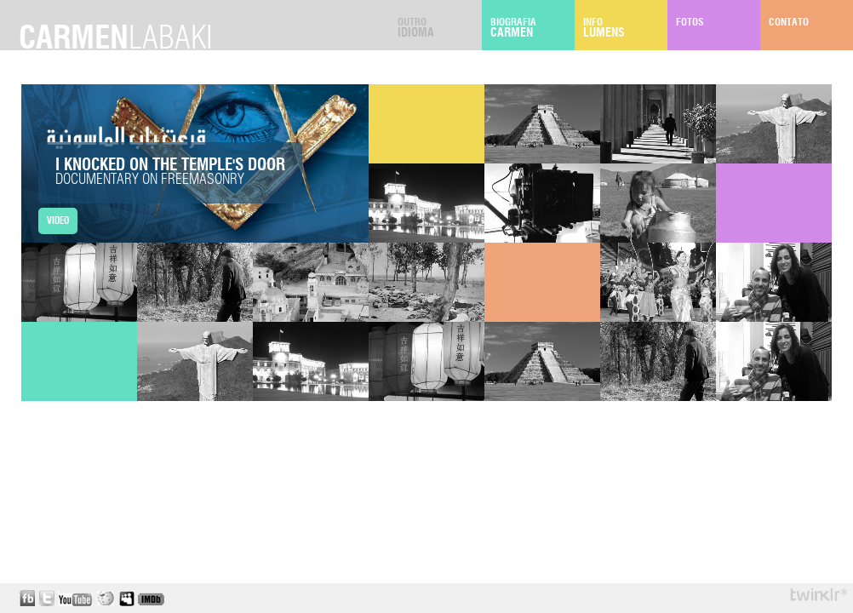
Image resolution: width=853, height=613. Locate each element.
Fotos (718, 28)
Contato (811, 28)
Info (625, 28)
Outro (440, 28)
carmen (116, 38)
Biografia (532, 28)
